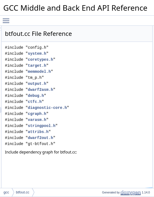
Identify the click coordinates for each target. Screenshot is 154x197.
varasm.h (105, 133)
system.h (105, 61)
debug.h (104, 103)
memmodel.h (107, 79)
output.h (105, 91)
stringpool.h (110, 139)
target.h (105, 73)
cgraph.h (105, 127)
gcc (6, 192)
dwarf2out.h (108, 151)
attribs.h (106, 145)
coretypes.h (108, 67)
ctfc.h (103, 109)
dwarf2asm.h (108, 97)
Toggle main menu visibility (7, 18)
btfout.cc (22, 192)
